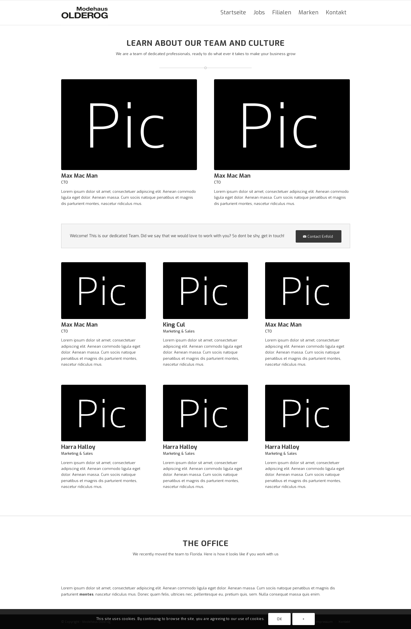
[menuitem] (233, 12)
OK (279, 619)
